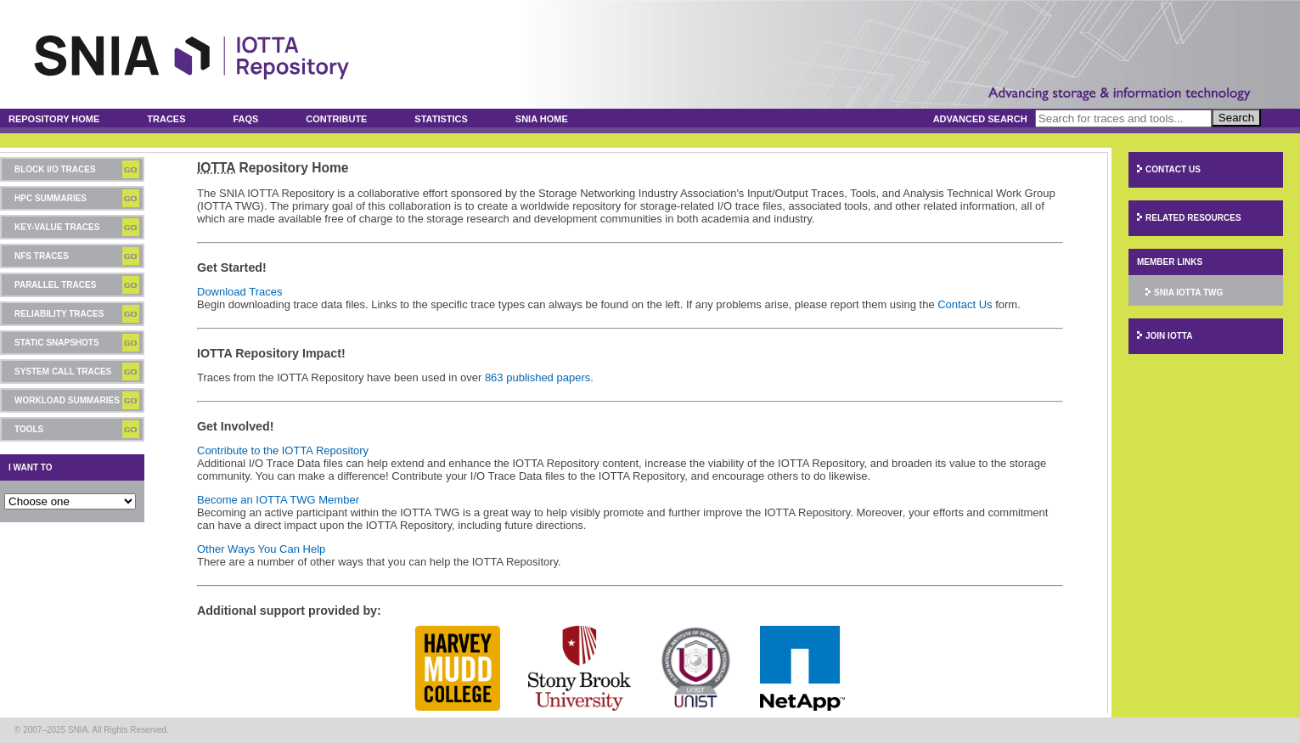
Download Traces (239, 291)
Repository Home (53, 119)
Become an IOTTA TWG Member (278, 499)
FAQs (245, 119)
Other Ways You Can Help (261, 549)
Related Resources (1193, 217)
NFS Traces (41, 256)
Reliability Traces (59, 313)
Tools (28, 429)
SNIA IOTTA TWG (1188, 292)
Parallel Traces (55, 285)
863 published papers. (539, 377)
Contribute (336, 119)
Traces (166, 119)
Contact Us (964, 304)
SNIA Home (541, 119)
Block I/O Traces (55, 169)
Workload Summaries (67, 400)
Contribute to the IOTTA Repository (283, 450)
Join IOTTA (1168, 336)
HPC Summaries (50, 198)
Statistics (441, 119)
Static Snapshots (56, 342)
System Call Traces (62, 371)
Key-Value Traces (56, 227)
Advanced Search (980, 119)
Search (1236, 117)
